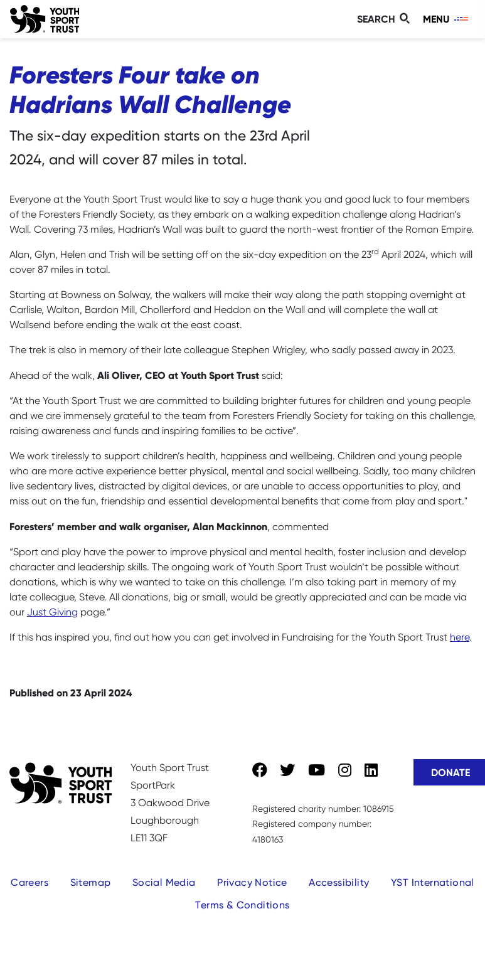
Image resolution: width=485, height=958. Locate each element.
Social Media (164, 882)
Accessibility (339, 882)
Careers (29, 882)
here (459, 637)
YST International (432, 882)
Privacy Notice (252, 882)
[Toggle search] (385, 19)
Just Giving (52, 612)
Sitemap (90, 882)
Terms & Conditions (242, 905)
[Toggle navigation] (446, 19)
